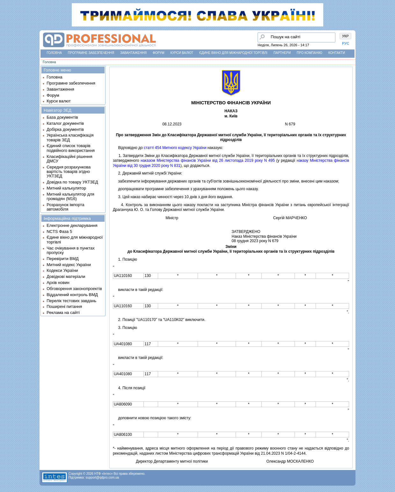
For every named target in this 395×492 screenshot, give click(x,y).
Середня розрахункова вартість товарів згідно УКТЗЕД (69, 172)
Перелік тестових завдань (71, 300)
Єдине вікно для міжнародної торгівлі (233, 53)
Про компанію (309, 53)
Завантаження (133, 53)
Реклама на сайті (63, 312)
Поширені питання (64, 306)
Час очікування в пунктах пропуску (71, 250)
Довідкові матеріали (66, 276)
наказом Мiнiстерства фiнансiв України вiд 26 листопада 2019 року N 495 (208, 160)
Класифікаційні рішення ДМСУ (69, 158)
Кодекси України (62, 270)
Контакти (336, 53)
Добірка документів (65, 129)
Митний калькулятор (66, 188)
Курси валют (181, 53)
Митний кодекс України (69, 264)
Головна (54, 53)
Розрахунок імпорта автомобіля (65, 207)
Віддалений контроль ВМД (72, 294)
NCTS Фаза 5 (59, 231)
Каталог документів (65, 123)
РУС (345, 43)
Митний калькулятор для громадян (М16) (70, 196)
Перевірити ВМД (62, 258)
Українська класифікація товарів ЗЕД (70, 137)
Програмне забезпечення (91, 53)
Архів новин (58, 282)
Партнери (282, 53)
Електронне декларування (72, 225)
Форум (159, 53)
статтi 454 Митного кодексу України (175, 147)
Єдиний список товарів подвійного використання (71, 148)
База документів (62, 117)
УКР (345, 36)
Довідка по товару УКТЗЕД (72, 182)
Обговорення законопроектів (74, 288)
